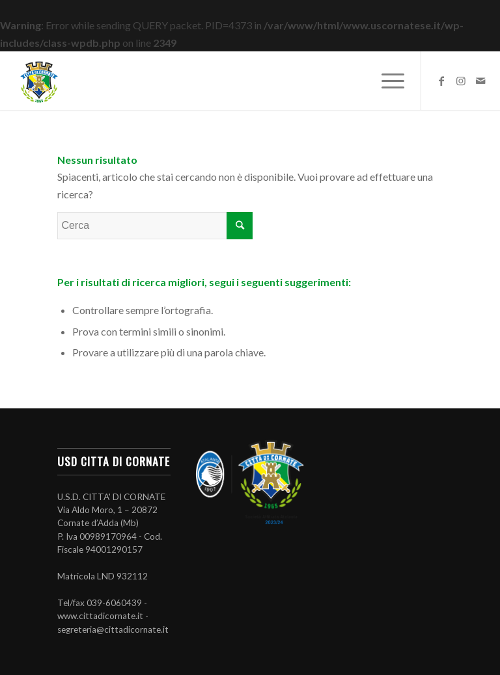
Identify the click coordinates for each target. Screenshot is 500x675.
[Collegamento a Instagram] (461, 80)
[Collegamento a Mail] (480, 80)
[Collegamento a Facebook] (441, 80)
